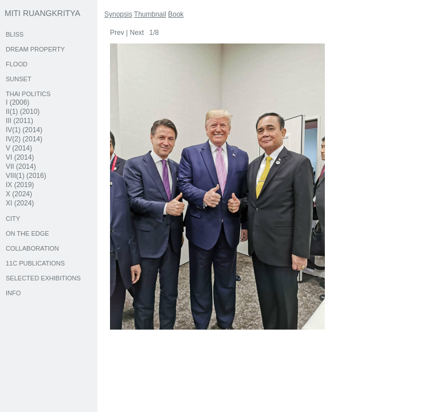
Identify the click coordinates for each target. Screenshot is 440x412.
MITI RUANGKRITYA (42, 13)
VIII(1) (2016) (26, 176)
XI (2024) (20, 203)
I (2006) (17, 102)
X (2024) (19, 194)
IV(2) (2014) (24, 139)
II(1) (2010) (23, 112)
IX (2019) (20, 185)
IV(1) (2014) (24, 130)
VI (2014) (20, 157)
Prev (117, 33)
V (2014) (19, 148)
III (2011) (19, 121)
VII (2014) (21, 167)
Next (136, 33)
